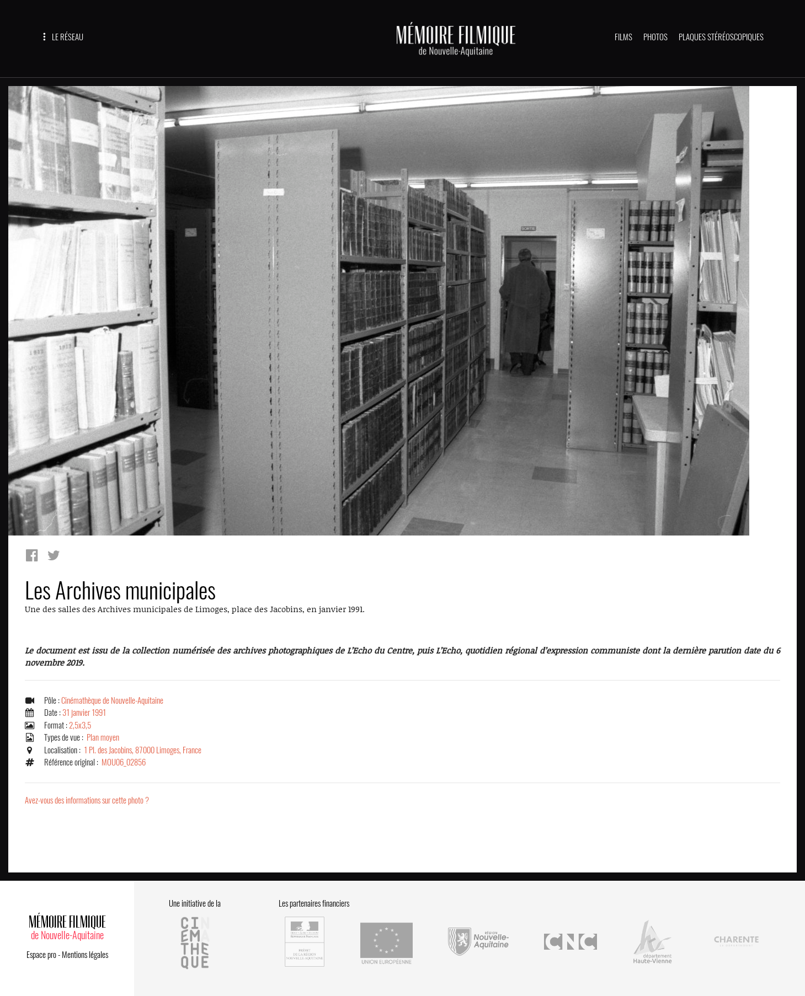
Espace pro (41, 954)
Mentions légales (85, 954)
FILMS (623, 36)
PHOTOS (655, 36)
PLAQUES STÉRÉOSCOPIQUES (721, 36)
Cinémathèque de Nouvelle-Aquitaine (112, 700)
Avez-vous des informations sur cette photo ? (87, 800)
